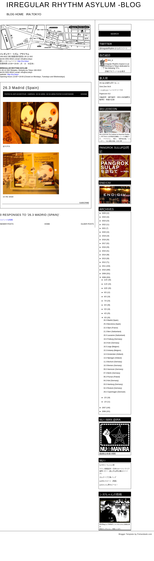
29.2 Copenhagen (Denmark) (114, 392)
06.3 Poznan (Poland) (112, 377)
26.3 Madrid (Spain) (21, 88)
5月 (105, 309)
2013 (104, 258)
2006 (104, 411)
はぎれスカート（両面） (108, 481)
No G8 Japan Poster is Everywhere (60, 94)
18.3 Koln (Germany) (111, 343)
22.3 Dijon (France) (111, 328)
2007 (104, 408)
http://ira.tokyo (23, 61)
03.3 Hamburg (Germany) (113, 384)
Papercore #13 (104, 94)
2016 (104, 247)
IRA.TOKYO (33, 14)
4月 (105, 313)
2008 (104, 277)
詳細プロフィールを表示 (115, 71)
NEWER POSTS (6, 224)
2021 (104, 228)
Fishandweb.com (144, 534)
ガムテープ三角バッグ (107, 477)
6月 (105, 305)
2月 (105, 398)
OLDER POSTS (87, 224)
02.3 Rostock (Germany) (113, 388)
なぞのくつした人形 (107, 465)
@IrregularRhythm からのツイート (113, 48)
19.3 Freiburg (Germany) (113, 339)
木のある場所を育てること (109, 83)
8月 (105, 297)
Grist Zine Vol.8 (105, 87)
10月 (106, 288)
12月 (106, 280)
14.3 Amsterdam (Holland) (113, 354)
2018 (104, 240)
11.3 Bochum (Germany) (113, 362)
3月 (105, 318)
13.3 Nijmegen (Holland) (113, 358)
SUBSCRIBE (84, 203)
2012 (104, 262)
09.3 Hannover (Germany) (113, 369)
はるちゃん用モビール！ (108, 485)
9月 (105, 292)
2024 (104, 217)
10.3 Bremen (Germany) (113, 365)
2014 (104, 255)
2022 (104, 225)
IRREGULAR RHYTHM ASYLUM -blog (73, 5)
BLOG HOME (15, 14)
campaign (31, 94)
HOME (47, 224)
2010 (104, 270)
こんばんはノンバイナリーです (111, 90)
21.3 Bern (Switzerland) (112, 332)
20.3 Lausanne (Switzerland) (114, 335)
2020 (104, 232)
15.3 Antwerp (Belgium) (112, 350)
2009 (104, 274)
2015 (104, 251)
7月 (105, 301)
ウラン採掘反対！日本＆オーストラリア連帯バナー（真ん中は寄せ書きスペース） (114, 471)
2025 (104, 213)
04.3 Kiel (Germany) (111, 381)
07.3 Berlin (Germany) (112, 373)
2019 (104, 236)
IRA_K (110, 60)
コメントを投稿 (6, 220)
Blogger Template (126, 534)
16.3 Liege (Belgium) (111, 347)
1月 (105, 402)
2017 (104, 243)
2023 (104, 221)
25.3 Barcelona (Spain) (112, 324)
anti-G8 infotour (19, 94)
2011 (104, 266)
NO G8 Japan (40, 94)
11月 (106, 284)
